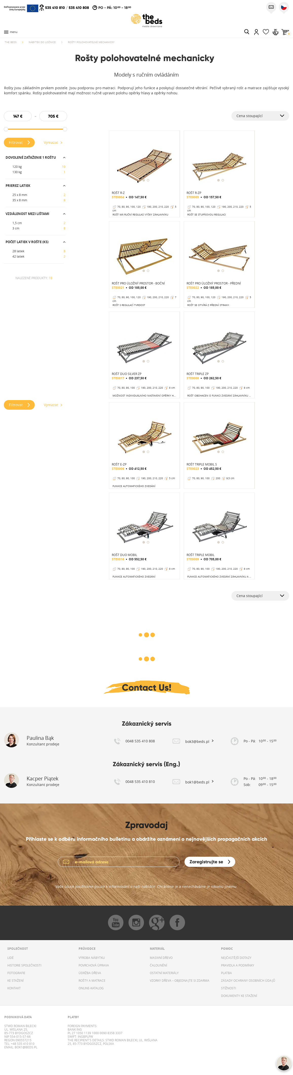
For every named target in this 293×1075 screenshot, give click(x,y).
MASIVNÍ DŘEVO (161, 958)
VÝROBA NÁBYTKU (92, 958)
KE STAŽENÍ (15, 980)
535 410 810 (55, 7)
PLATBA (226, 973)
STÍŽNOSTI (228, 988)
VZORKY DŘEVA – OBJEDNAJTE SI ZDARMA (179, 980)
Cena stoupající (249, 115)
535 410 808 (79, 7)
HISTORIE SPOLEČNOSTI (24, 965)
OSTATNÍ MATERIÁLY (164, 973)
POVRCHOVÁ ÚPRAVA (94, 965)
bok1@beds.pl (25, 1047)
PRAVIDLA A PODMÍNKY (237, 965)
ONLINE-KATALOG (91, 988)
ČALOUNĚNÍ (158, 965)
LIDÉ (10, 958)
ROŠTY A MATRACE (92, 980)
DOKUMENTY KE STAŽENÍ (239, 996)
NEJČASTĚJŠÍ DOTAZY (236, 958)
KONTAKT (14, 988)
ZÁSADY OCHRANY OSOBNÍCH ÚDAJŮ (248, 980)
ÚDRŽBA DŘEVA (90, 973)
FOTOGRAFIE (16, 973)
